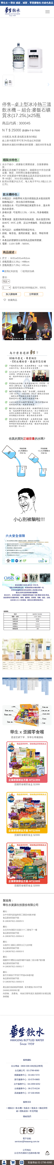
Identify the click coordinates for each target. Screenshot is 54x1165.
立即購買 (33, 294)
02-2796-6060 (45, 1162)
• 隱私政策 (23, 1111)
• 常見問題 (33, 1111)
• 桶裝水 (10, 1108)
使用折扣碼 (27, 271)
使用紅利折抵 (10, 271)
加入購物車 (11, 294)
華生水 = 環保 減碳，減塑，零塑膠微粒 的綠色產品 (27, 3)
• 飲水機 (18, 1108)
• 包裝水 (26, 1108)
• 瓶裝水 (34, 1108)
